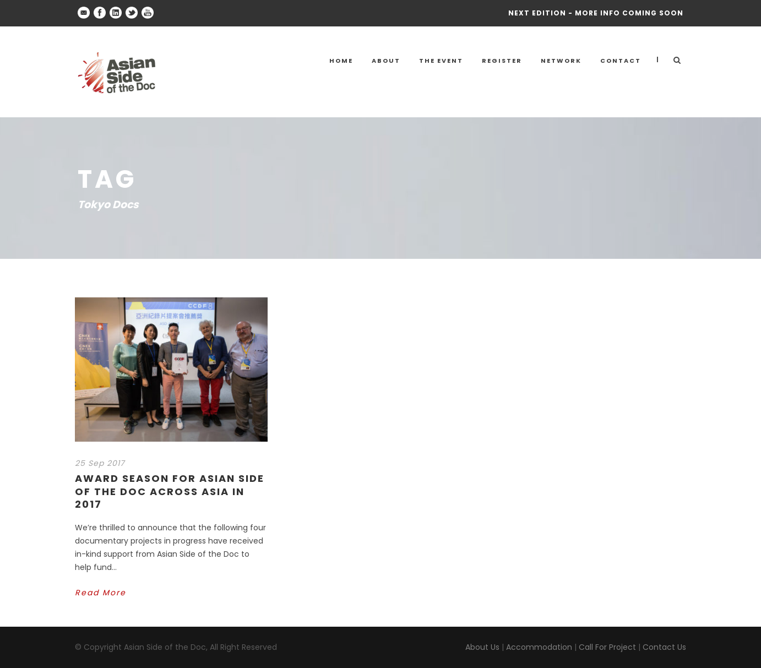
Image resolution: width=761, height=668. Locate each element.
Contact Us (664, 647)
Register (502, 60)
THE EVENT (441, 60)
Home (341, 60)
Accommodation (539, 647)
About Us (482, 647)
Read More (100, 592)
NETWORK (561, 60)
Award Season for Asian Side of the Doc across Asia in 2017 (169, 491)
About (386, 60)
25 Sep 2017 (100, 463)
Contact (620, 60)
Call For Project (607, 647)
